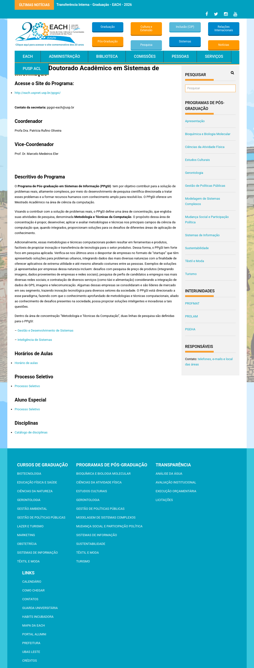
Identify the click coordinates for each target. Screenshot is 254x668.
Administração (64, 56)
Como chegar (33, 590)
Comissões (145, 56)
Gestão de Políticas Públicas (205, 185)
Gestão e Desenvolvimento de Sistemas (46, 330)
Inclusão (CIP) (185, 27)
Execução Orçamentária (176, 491)
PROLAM (191, 316)
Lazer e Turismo (30, 526)
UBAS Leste (31, 652)
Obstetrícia (27, 544)
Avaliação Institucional (176, 482)
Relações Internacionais (223, 28)
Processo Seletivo (27, 386)
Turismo (191, 274)
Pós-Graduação (108, 41)
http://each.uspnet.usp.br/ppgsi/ (38, 93)
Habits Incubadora (37, 617)
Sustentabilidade (197, 248)
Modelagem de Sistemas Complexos (106, 517)
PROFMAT (192, 303)
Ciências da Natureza (35, 491)
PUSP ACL (32, 68)
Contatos (30, 599)
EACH (28, 56)
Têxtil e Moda (194, 261)
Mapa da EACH (33, 625)
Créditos (29, 660)
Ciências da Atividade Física (205, 147)
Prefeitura (31, 643)
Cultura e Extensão (146, 28)
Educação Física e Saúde (37, 482)
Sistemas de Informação (202, 235)
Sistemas (185, 41)
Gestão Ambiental (32, 509)
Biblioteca (107, 56)
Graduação (108, 27)
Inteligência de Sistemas (35, 340)
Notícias (223, 45)
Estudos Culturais (197, 160)
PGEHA (190, 329)
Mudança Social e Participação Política (109, 526)
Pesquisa (146, 45)
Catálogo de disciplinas (31, 432)
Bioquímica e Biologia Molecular (208, 134)
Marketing (26, 535)
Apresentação (195, 121)
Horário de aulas (26, 363)
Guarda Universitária (40, 608)
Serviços (214, 56)
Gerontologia (194, 173)
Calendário (31, 581)
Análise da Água (169, 473)
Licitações (164, 500)
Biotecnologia (29, 473)
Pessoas (180, 56)
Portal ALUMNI (34, 634)
